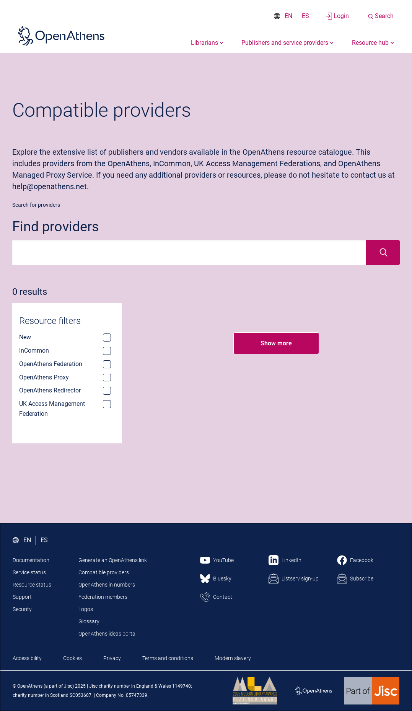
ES (305, 16)
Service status (29, 572)
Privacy (112, 658)
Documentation (31, 560)
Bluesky (222, 578)
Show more (276, 343)
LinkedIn (291, 560)
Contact (222, 597)
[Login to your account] (337, 16)
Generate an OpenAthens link (112, 560)
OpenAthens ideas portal (107, 634)
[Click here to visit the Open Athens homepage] (61, 35)
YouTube (223, 560)
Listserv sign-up (300, 578)
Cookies (72, 658)
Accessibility (27, 658)
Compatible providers (103, 572)
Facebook (361, 560)
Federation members (102, 597)
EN (288, 16)
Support (22, 597)
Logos (85, 609)
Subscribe (361, 578)
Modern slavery (233, 658)
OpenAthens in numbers (106, 585)
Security (22, 609)
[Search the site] (380, 16)
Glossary (88, 621)
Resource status (32, 585)
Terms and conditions (167, 658)
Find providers (55, 227)
